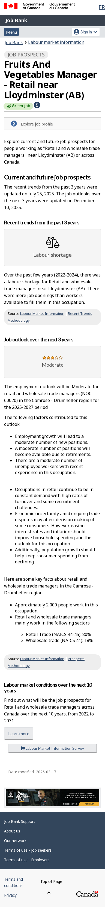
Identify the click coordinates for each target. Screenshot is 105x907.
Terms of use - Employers (27, 859)
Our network (15, 840)
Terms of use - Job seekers (28, 850)
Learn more (18, 733)
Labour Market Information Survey (52, 748)
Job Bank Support (19, 821)
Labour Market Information (42, 313)
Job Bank (16, 20)
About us (12, 831)
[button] (37, 105)
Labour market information (56, 42)
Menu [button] (11, 32)
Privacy (10, 895)
